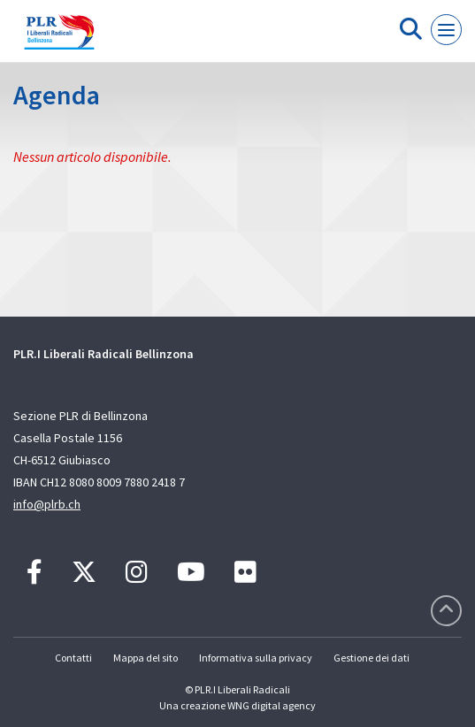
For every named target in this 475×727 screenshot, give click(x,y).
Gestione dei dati (371, 657)
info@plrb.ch (46, 504)
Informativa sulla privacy (255, 657)
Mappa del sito (145, 657)
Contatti (73, 657)
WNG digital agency (271, 705)
